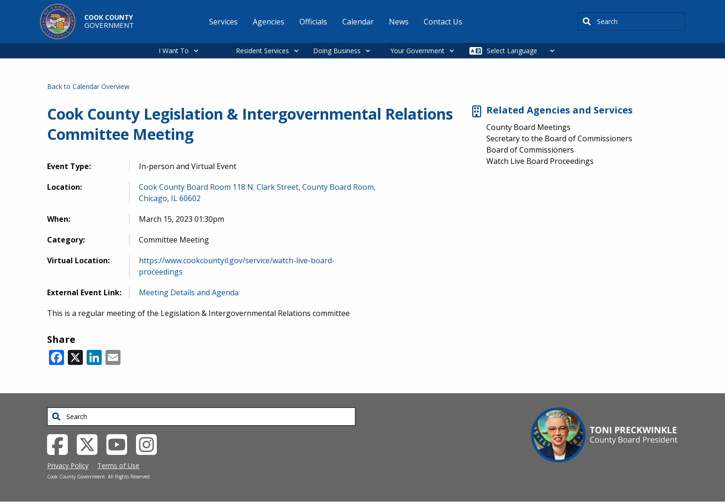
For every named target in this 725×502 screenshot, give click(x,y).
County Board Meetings (528, 127)
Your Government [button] (417, 50)
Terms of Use (118, 465)
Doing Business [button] (337, 50)
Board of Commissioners (530, 150)
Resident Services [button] (262, 50)
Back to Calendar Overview (88, 86)
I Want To (174, 50)
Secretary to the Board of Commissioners (559, 138)
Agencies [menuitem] (268, 21)
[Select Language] (523, 51)
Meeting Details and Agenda (189, 292)
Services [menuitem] (223, 21)
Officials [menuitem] (313, 21)
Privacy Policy (68, 465)
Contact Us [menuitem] (443, 21)
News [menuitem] (399, 21)
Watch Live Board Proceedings (540, 161)
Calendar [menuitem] (358, 21)
